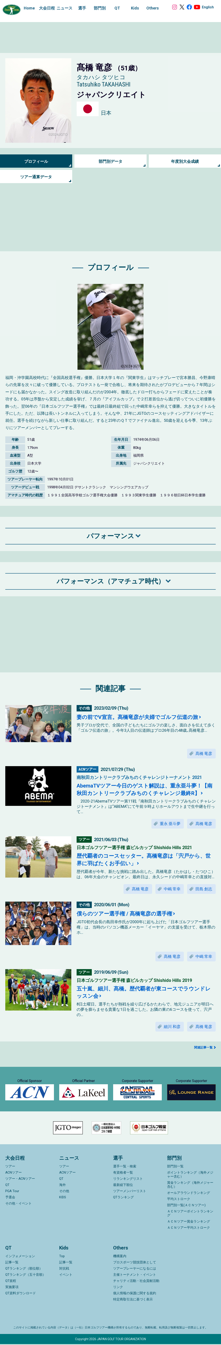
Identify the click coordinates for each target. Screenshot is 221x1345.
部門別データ (110, 161)
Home (29, 8)
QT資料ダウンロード (20, 1294)
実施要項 (11, 1288)
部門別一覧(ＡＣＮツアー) (186, 1206)
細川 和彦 (172, 1026)
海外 (62, 1186)
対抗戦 (64, 1269)
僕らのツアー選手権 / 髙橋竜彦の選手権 (124, 914)
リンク (118, 1288)
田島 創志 (203, 889)
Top (62, 1257)
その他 (64, 1192)
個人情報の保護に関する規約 (134, 1294)
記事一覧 (11, 1263)
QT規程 (10, 1282)
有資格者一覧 (123, 1173)
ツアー (10, 1167)
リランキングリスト (128, 1180)
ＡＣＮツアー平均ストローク (188, 1229)
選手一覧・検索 (124, 1167)
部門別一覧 (175, 1167)
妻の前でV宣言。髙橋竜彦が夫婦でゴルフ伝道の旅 (137, 717)
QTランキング (123, 1198)
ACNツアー (13, 1173)
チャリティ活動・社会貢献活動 (136, 1282)
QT (7, 1186)
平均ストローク (178, 1200)
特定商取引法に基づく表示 (133, 1300)
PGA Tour (12, 1192)
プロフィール (36, 161)
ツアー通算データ (36, 176)
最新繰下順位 (123, 1186)
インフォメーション (20, 1257)
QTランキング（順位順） (23, 1269)
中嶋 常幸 (172, 889)
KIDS (62, 1198)
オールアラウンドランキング (188, 1194)
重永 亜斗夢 (170, 824)
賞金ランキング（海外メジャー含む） (190, 1185)
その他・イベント (18, 1204)
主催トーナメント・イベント (134, 1275)
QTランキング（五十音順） (25, 1275)
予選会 (10, 1198)
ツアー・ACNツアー (20, 1180)
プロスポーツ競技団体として (134, 1263)
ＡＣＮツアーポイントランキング (190, 1214)
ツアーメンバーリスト (129, 1192)
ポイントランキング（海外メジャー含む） (190, 1175)
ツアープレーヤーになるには (134, 1269)
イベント (65, 1275)
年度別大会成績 (185, 161)
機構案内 (119, 1257)
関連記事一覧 (203, 1047)
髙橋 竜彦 (203, 753)
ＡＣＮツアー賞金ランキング (188, 1222)
